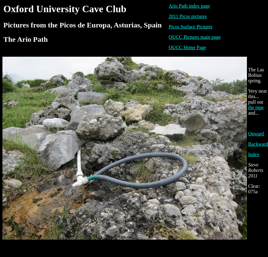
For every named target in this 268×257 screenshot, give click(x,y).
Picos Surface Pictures (190, 26)
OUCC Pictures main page (195, 37)
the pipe (256, 107)
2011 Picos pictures (188, 16)
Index (253, 154)
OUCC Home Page (187, 47)
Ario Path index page (189, 6)
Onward (256, 133)
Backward (258, 144)
